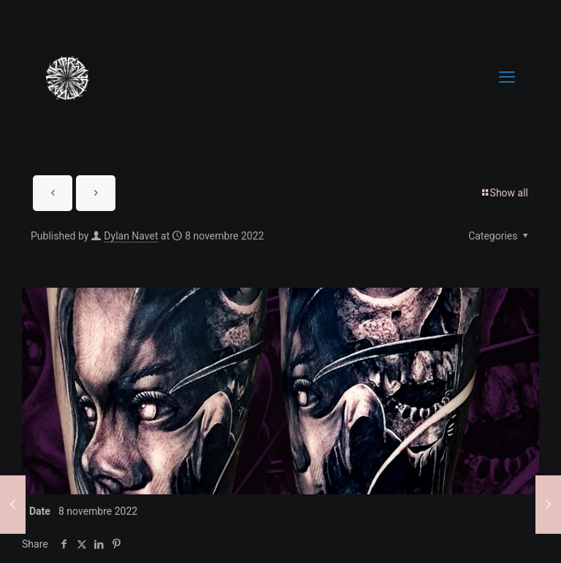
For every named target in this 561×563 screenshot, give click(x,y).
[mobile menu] (507, 77)
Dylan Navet (131, 236)
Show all (504, 193)
